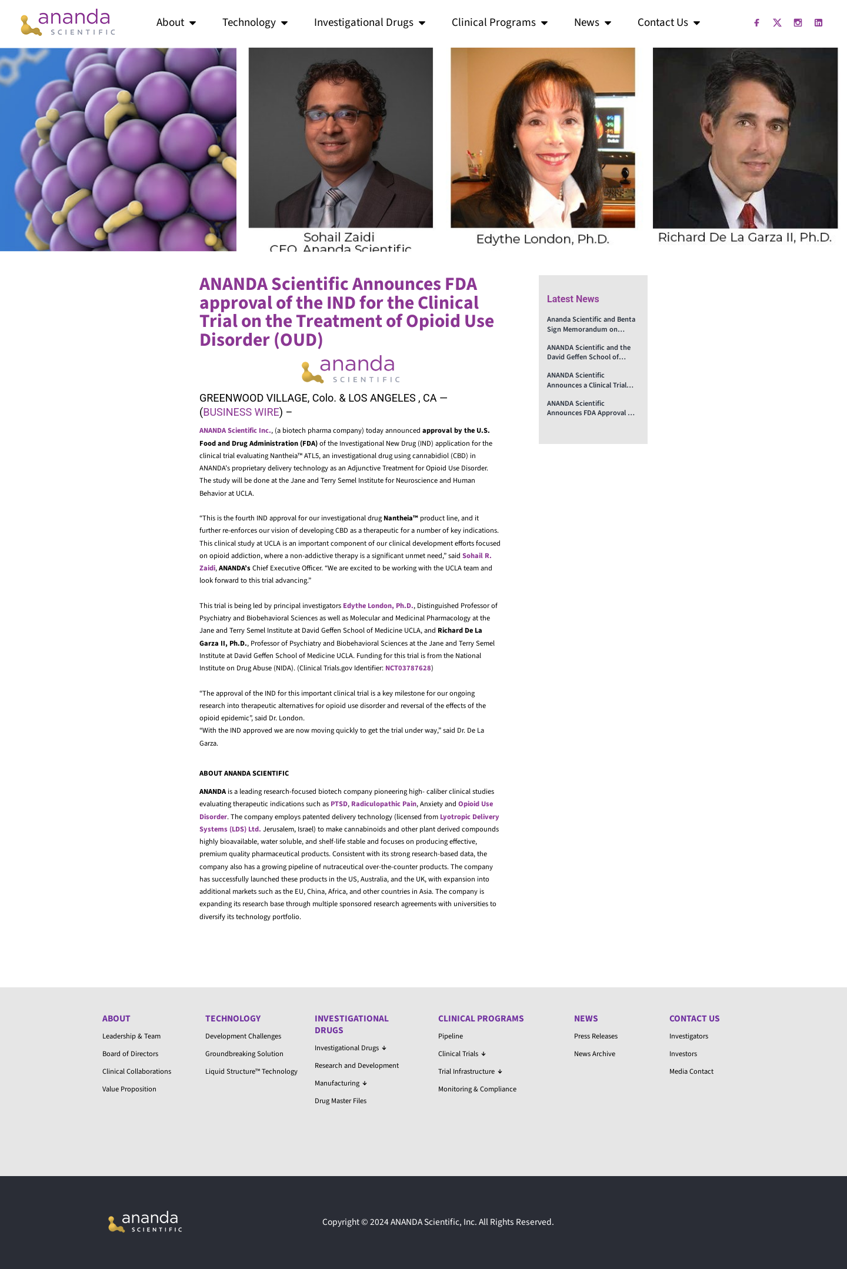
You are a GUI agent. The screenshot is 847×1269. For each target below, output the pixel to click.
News (593, 23)
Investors (683, 1053)
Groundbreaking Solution (244, 1053)
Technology (256, 23)
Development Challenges (243, 1036)
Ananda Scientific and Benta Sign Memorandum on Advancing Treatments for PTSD (591, 324)
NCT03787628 (408, 668)
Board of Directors (130, 1053)
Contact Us (670, 23)
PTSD (339, 804)
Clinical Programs (501, 23)
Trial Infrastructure (470, 1071)
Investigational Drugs (371, 23)
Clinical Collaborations (136, 1071)
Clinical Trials (462, 1054)
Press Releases (596, 1036)
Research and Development (357, 1065)
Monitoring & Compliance (477, 1089)
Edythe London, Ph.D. (378, 605)
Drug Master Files (340, 1101)
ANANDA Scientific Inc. (235, 430)
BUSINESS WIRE (241, 412)
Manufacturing (341, 1083)
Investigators (688, 1036)
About (177, 23)
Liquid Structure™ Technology (251, 1071)
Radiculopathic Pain (383, 804)
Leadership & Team (131, 1036)
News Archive (594, 1053)
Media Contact (691, 1071)
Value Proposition (129, 1089)
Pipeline (450, 1036)
